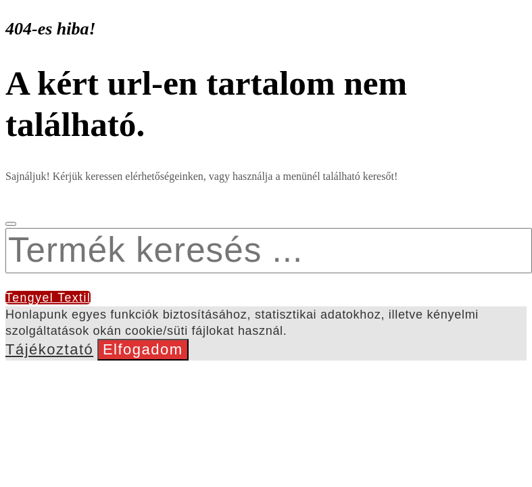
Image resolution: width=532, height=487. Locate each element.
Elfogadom (143, 349)
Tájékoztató (49, 349)
